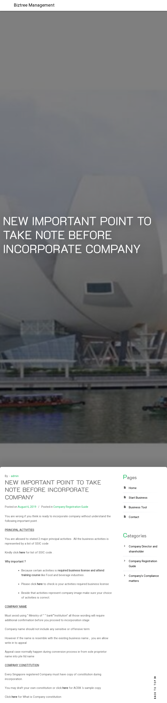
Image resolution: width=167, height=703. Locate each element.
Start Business (138, 497)
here (22, 552)
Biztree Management (34, 5)
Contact (134, 517)
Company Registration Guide (70, 506)
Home (133, 488)
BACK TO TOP (155, 687)
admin (15, 476)
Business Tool (138, 507)
